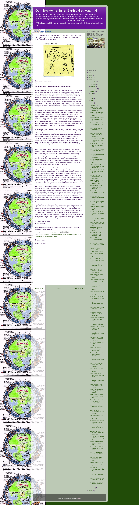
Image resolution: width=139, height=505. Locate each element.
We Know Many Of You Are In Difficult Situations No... (96, 182)
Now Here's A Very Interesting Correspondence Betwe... (95, 287)
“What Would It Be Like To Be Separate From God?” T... (97, 293)
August (93, 91)
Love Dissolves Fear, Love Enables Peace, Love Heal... (97, 483)
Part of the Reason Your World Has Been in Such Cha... (96, 417)
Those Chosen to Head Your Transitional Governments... (96, 401)
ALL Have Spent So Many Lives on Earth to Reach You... (97, 203)
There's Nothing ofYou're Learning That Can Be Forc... (96, 443)
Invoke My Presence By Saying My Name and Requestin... (96, 338)
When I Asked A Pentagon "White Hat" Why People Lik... (97, 281)
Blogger (79, 498)
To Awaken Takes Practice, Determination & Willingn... (97, 354)
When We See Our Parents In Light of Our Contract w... (97, 412)
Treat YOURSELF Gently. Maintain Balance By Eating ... (97, 114)
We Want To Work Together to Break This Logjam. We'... (97, 433)
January (93, 488)
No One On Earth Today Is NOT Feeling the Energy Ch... (97, 438)
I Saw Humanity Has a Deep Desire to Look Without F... (96, 386)
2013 (90, 77)
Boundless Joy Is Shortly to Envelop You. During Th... (97, 213)
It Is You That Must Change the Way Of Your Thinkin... (96, 177)
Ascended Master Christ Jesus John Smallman (62, 234)
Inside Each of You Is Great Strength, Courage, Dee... (95, 349)
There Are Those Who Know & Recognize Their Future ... (96, 271)
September (94, 88)
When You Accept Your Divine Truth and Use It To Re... (97, 359)
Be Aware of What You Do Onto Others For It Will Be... (97, 124)
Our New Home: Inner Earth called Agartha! (66, 10)
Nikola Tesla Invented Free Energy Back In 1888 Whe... (97, 208)
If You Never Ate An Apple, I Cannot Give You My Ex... (97, 150)
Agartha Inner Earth (44, 234)
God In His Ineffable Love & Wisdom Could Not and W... (97, 140)
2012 (90, 79)
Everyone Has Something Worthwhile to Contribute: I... (97, 328)
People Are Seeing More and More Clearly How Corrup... (96, 229)
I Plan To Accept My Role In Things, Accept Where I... (97, 391)
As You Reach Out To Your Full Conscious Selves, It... (97, 298)
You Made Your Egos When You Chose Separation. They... (96, 234)
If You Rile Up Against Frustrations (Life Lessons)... (96, 129)
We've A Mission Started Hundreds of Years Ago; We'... (97, 255)
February (93, 105)
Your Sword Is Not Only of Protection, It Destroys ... (97, 309)
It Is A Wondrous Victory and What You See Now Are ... (97, 469)
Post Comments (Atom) (48, 292)
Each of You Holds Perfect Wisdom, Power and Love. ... (97, 319)
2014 (90, 75)
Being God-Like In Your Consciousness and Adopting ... (96, 109)
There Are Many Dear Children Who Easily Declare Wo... (96, 135)
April (92, 100)
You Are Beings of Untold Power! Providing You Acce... (97, 427)
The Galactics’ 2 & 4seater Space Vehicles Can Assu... (97, 459)
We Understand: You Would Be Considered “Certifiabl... (96, 406)
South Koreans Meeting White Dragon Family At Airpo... (97, 396)
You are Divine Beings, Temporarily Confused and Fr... (96, 453)
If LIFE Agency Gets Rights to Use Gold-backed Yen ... (96, 314)
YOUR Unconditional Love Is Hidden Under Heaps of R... (97, 344)
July (92, 93)
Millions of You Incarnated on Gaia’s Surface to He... (97, 239)
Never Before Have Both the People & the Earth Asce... (97, 192)
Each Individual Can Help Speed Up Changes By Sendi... (97, 380)
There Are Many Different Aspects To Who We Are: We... (97, 265)
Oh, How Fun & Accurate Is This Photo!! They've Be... (97, 244)
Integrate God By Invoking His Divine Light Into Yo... (97, 119)
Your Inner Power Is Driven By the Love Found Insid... (97, 422)
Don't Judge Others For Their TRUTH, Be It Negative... (96, 370)
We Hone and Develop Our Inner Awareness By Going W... (97, 218)
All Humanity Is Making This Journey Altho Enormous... (96, 187)
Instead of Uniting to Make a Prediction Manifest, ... (97, 323)
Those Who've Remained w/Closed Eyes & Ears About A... (97, 171)
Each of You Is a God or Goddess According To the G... (97, 464)
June (92, 96)
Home (59, 288)
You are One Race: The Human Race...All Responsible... (96, 365)
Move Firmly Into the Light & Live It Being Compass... (97, 156)
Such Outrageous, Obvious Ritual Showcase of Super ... (96, 250)
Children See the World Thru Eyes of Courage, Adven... (97, 448)
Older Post (79, 288)
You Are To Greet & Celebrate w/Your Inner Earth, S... (97, 197)
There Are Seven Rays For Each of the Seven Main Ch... (97, 224)
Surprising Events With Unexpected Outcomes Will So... (97, 333)
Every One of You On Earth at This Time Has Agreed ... (97, 375)
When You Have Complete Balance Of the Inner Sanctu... (97, 276)
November (93, 84)
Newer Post (38, 288)
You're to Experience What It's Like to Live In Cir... (97, 479)
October (93, 86)
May (92, 98)
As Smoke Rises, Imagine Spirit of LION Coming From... (97, 145)
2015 (90, 72)
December (93, 81)
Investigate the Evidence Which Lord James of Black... (96, 161)
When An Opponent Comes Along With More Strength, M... (97, 166)
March (92, 103)
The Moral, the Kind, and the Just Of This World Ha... (96, 474)
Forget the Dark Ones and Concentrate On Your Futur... (97, 303)
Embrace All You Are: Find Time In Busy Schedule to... (97, 260)
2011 (90, 490)
